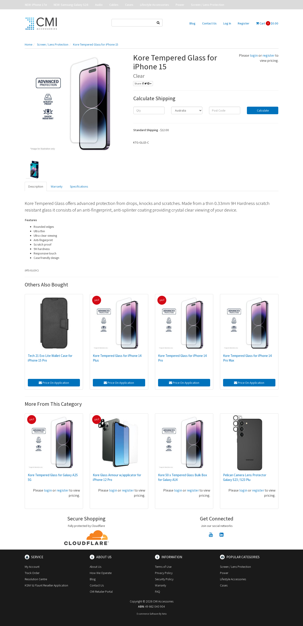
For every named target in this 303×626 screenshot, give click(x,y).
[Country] (186, 110)
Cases (129, 5)
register (268, 55)
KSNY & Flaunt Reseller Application (46, 585)
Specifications (79, 186)
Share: (143, 83)
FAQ (157, 592)
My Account (32, 567)
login (254, 55)
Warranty (56, 186)
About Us (95, 567)
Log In (227, 23)
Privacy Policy (164, 573)
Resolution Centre (36, 579)
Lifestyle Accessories (154, 5)
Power (180, 5)
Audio (99, 5)
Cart (267, 23)
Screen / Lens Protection (207, 5)
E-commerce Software (148, 613)
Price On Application (54, 383)
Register (243, 23)
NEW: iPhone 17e (36, 5)
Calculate (262, 110)
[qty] (149, 110)
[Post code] (224, 110)
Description (35, 186)
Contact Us (209, 23)
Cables (113, 5)
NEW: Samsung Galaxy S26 (71, 5)
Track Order (32, 573)
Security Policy (164, 579)
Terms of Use (163, 567)
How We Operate (101, 573)
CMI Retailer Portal (101, 592)
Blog (192, 23)
